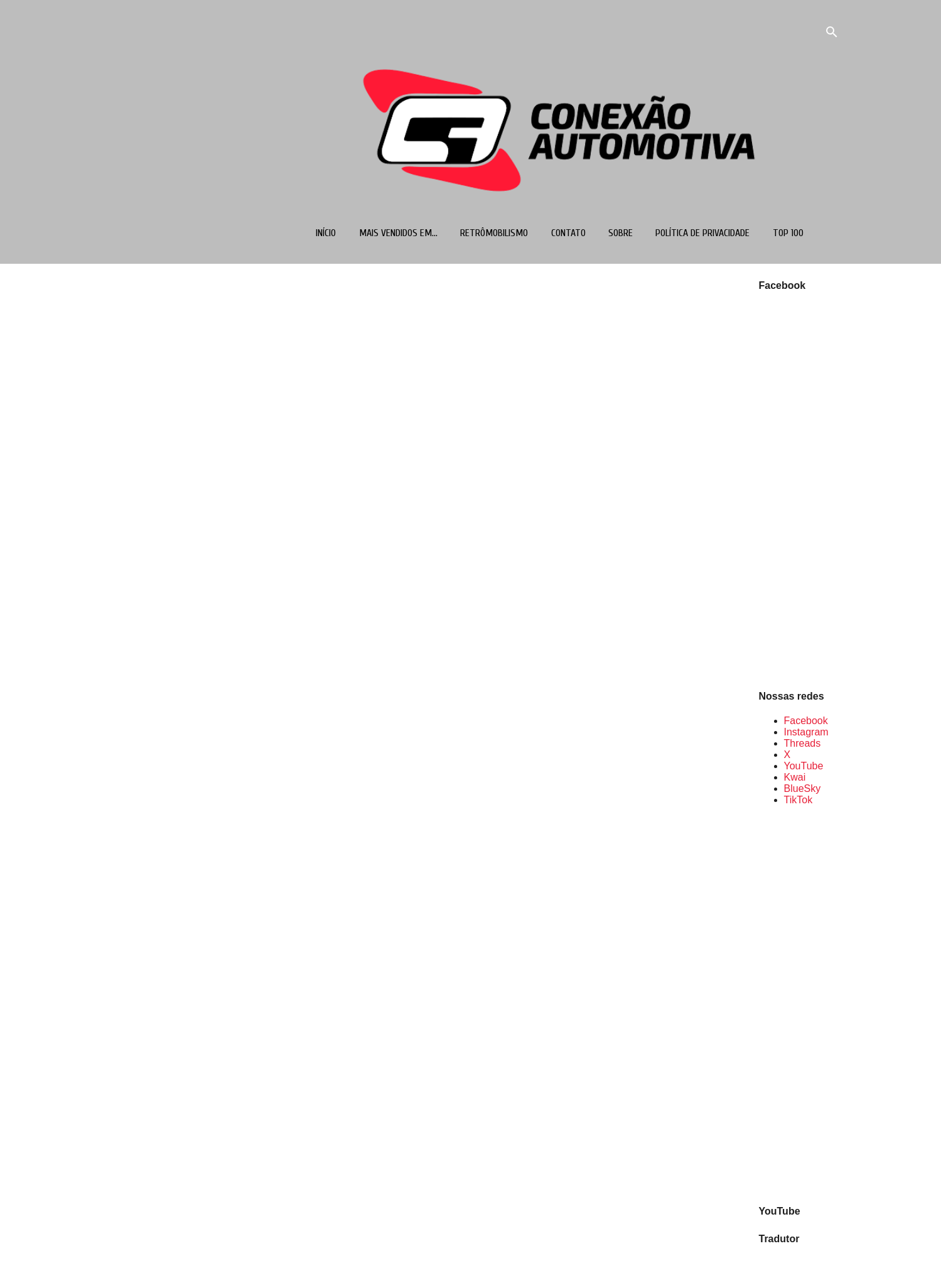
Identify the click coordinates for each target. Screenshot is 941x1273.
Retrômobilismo (494, 233)
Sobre (620, 233)
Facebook (806, 720)
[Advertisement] (799, 1004)
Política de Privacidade (702, 233)
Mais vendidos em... (398, 233)
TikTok (798, 799)
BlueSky (802, 788)
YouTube (804, 766)
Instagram (806, 732)
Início (326, 233)
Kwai (795, 777)
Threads (802, 743)
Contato (568, 233)
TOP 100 (788, 233)
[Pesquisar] (831, 34)
